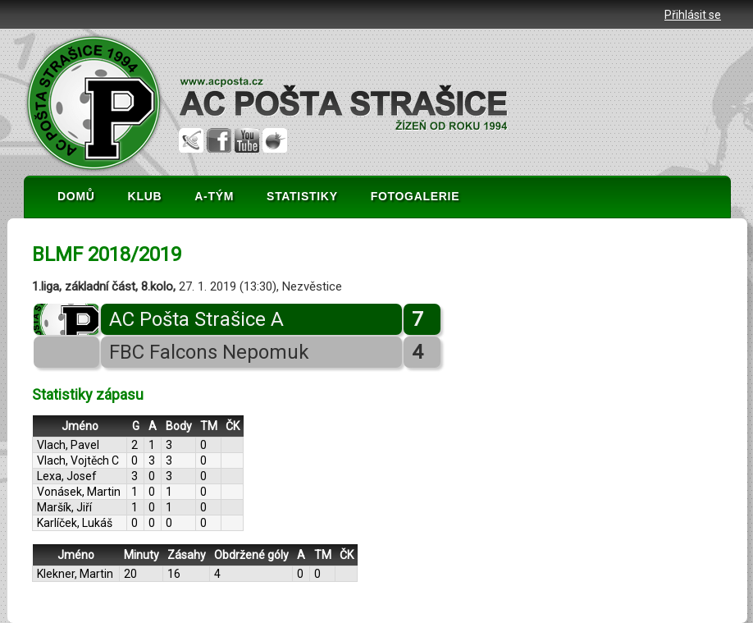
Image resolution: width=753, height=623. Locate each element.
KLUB (145, 196)
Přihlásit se (692, 14)
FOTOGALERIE (415, 196)
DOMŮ (76, 196)
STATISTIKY (302, 196)
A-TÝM (214, 196)
